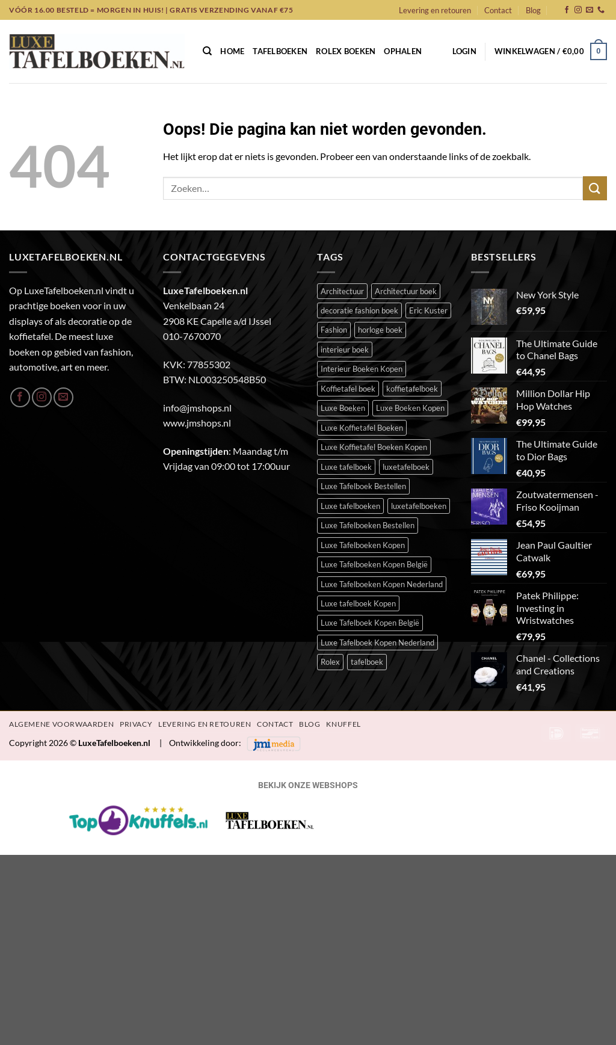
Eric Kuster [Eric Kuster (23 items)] (428, 310)
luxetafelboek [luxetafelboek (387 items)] (406, 467)
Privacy (136, 724)
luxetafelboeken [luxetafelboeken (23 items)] (418, 506)
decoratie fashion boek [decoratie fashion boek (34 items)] (359, 310)
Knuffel (343, 724)
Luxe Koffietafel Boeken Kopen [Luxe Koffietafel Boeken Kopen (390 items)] (374, 447)
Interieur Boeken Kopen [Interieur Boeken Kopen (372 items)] (361, 369)
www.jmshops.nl (197, 422)
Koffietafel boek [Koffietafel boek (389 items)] (348, 388)
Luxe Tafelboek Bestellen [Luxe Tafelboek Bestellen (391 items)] (363, 486)
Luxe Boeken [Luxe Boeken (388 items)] (343, 408)
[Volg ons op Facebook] (566, 10)
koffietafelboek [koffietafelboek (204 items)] (412, 388)
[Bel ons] (601, 10)
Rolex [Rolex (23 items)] (330, 662)
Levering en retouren (435, 10)
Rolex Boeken (345, 51)
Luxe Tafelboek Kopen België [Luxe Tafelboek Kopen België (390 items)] (370, 622)
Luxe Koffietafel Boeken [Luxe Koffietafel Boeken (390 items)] (362, 428)
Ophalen (403, 51)
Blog (533, 10)
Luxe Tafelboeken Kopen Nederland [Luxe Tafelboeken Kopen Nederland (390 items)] (382, 584)
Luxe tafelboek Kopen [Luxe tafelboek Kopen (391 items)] (358, 603)
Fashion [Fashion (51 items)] (334, 329)
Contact (498, 10)
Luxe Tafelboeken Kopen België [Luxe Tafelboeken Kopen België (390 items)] (374, 564)
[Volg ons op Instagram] (578, 10)
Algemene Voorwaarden (61, 724)
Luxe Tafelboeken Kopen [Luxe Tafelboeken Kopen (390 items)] (363, 545)
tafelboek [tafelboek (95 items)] (367, 662)
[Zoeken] (207, 51)
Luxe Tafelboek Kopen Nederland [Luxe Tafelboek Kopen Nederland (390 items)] (377, 642)
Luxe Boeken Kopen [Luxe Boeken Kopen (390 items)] (410, 408)
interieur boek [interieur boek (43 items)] (345, 349)
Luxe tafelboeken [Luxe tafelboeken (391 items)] (350, 506)
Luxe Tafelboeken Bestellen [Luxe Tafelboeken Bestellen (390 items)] (367, 525)
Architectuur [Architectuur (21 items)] (342, 291)
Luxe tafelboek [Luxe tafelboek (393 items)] (346, 467)
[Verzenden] (595, 188)
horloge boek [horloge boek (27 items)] (380, 329)
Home (232, 51)
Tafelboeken (280, 51)
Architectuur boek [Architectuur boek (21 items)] (406, 291)
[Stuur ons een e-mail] (589, 10)
